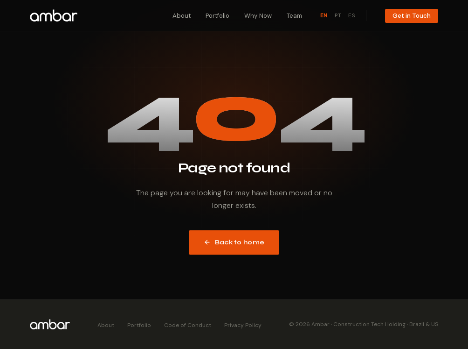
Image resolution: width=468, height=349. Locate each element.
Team (294, 16)
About (181, 16)
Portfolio (217, 16)
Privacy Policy (243, 325)
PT (338, 15)
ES (351, 15)
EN (324, 15)
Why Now (258, 16)
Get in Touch (411, 16)
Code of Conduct (187, 325)
